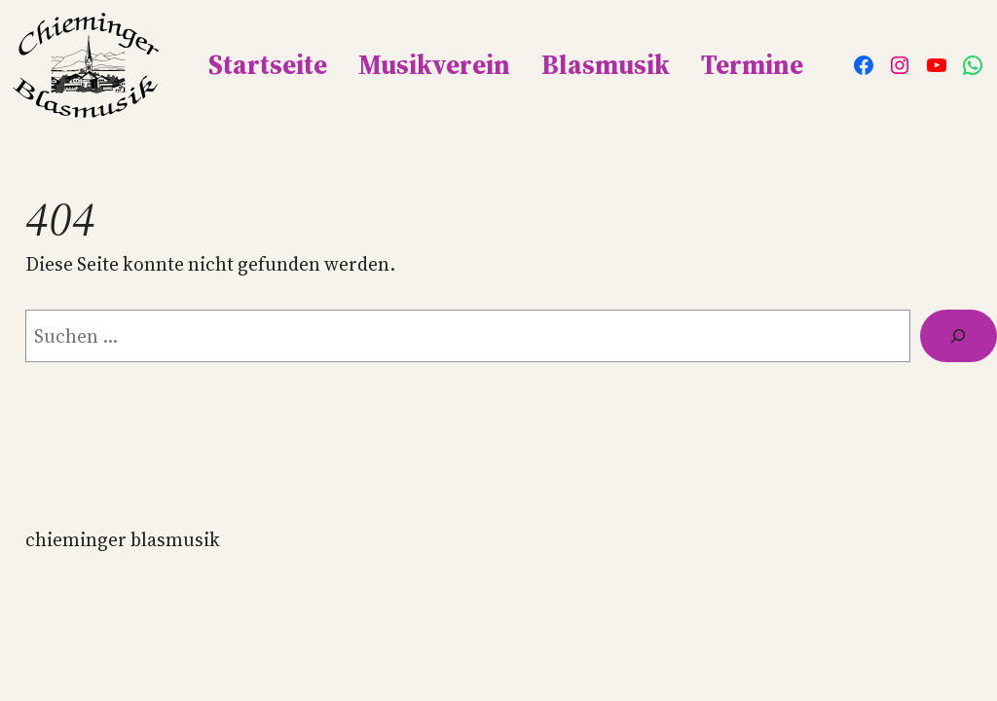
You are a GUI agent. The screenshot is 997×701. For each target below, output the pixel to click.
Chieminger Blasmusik (122, 539)
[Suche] (958, 336)
